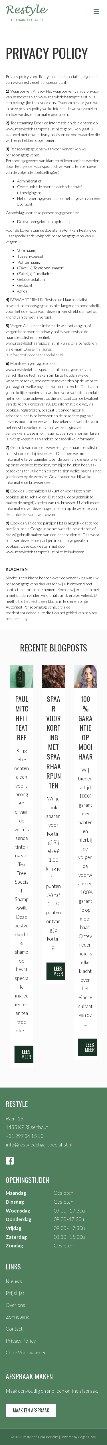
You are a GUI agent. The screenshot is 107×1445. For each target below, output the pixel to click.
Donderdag (18, 1219)
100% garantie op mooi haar (85, 727)
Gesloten (63, 1193)
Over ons (15, 1305)
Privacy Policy (21, 1341)
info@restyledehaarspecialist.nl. (36, 354)
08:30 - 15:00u (69, 1237)
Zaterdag (16, 1237)
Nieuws (14, 1281)
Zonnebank (17, 1317)
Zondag (14, 1246)
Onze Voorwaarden (26, 1352)
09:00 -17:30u (69, 1219)
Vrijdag (13, 1228)
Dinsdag (15, 1202)
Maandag (16, 1193)
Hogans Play (87, 1437)
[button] (26, 1054)
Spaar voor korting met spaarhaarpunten (53, 741)
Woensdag (18, 1211)
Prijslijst (15, 1293)
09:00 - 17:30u (69, 1211)
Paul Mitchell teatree (21, 717)
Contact (14, 1329)
